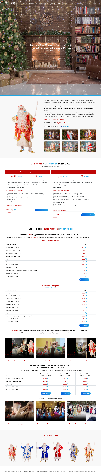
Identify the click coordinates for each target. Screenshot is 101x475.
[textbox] (26, 205)
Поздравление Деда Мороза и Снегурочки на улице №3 (81, 423)
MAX (73, 3)
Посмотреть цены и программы (54, 119)
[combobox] (27, 205)
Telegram (80, 3)
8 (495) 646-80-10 (91, 3)
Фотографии (53, 3)
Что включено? (84, 279)
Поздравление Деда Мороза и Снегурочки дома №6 (81, 360)
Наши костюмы (44, 3)
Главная (25, 3)
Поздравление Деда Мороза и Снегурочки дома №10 (19, 360)
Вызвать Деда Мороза (41, 210)
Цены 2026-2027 (33, 3)
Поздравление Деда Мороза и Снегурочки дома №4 (50, 360)
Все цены (8, 212)
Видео (59, 3)
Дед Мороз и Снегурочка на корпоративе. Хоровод (50, 423)
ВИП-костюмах (34, 237)
